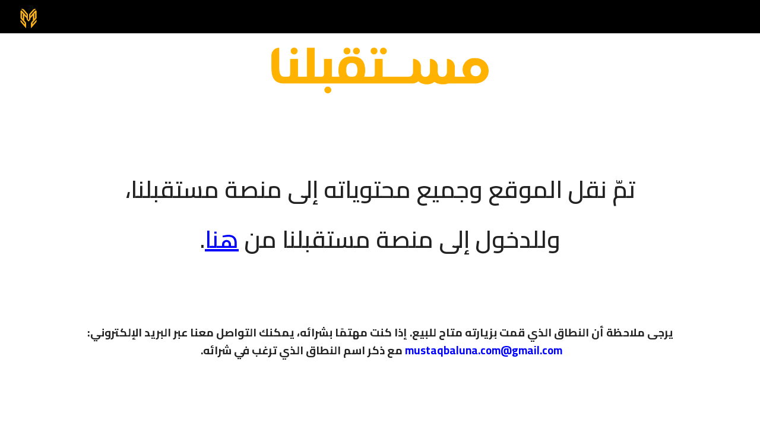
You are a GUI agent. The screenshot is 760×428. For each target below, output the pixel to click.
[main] (380, 206)
